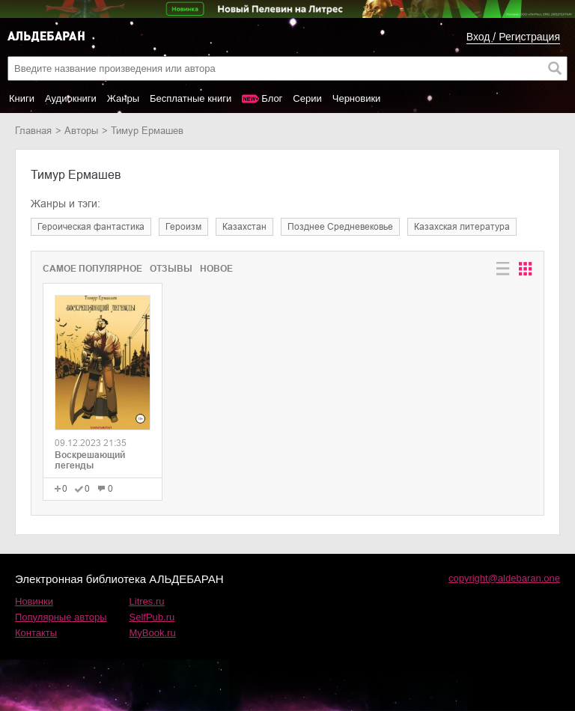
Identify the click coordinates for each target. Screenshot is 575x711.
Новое (216, 268)
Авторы (81, 130)
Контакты (36, 632)
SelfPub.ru (152, 617)
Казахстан (244, 227)
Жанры (123, 98)
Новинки (34, 601)
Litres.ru (147, 601)
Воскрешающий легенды (90, 460)
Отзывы (171, 268)
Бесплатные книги (190, 98)
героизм (183, 227)
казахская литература (462, 227)
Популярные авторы (61, 617)
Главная (33, 130)
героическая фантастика (90, 227)
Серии (307, 98)
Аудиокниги (71, 98)
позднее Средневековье (340, 227)
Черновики (356, 98)
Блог (271, 98)
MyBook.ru (153, 632)
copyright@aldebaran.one (504, 578)
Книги (21, 98)
